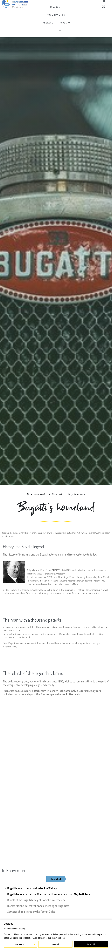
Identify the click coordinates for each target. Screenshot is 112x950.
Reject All (55, 944)
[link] (56, 7)
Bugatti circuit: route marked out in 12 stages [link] (33, 888)
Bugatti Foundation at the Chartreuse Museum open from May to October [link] (49, 894)
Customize (19, 944)
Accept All (91, 944)
